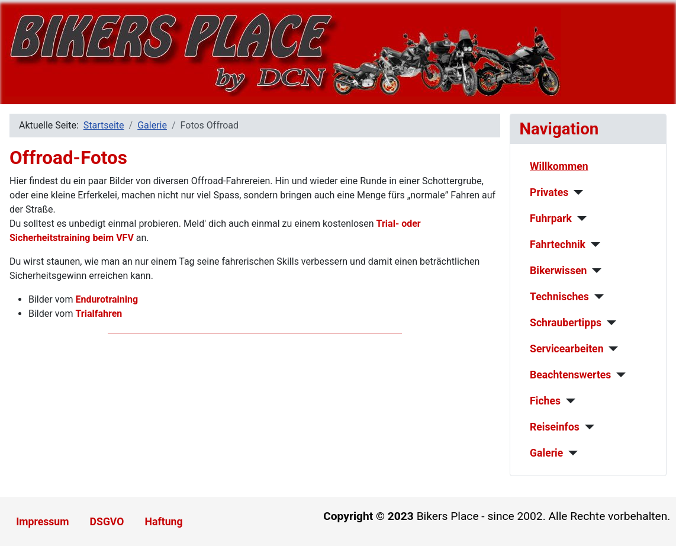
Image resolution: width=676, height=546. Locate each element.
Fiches (545, 401)
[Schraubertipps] (608, 322)
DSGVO (107, 522)
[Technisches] (596, 296)
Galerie (546, 453)
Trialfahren (98, 313)
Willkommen (559, 166)
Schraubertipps (565, 323)
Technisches (559, 297)
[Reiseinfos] (587, 427)
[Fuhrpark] (579, 218)
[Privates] (575, 192)
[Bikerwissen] (594, 270)
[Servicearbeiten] (611, 348)
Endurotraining (106, 299)
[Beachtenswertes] (618, 374)
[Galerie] (570, 453)
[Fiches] (568, 401)
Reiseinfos (555, 427)
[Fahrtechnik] (592, 244)
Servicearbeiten (566, 349)
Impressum (42, 522)
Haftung (164, 522)
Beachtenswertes (570, 375)
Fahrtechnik (557, 244)
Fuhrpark (551, 218)
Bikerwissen (558, 271)
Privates (549, 192)
